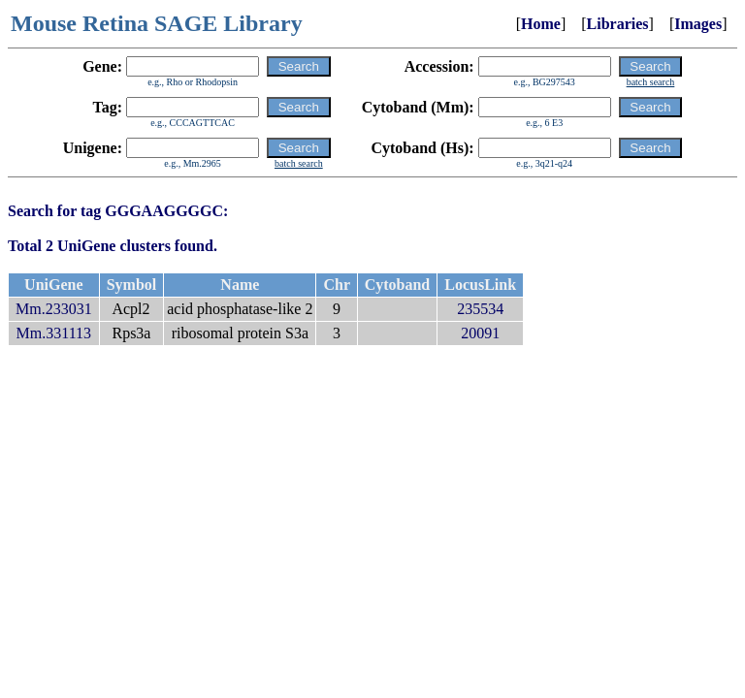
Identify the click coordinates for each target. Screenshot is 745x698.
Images (698, 24)
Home (541, 24)
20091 (480, 333)
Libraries (618, 24)
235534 (480, 309)
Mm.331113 (53, 333)
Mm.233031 (54, 309)
